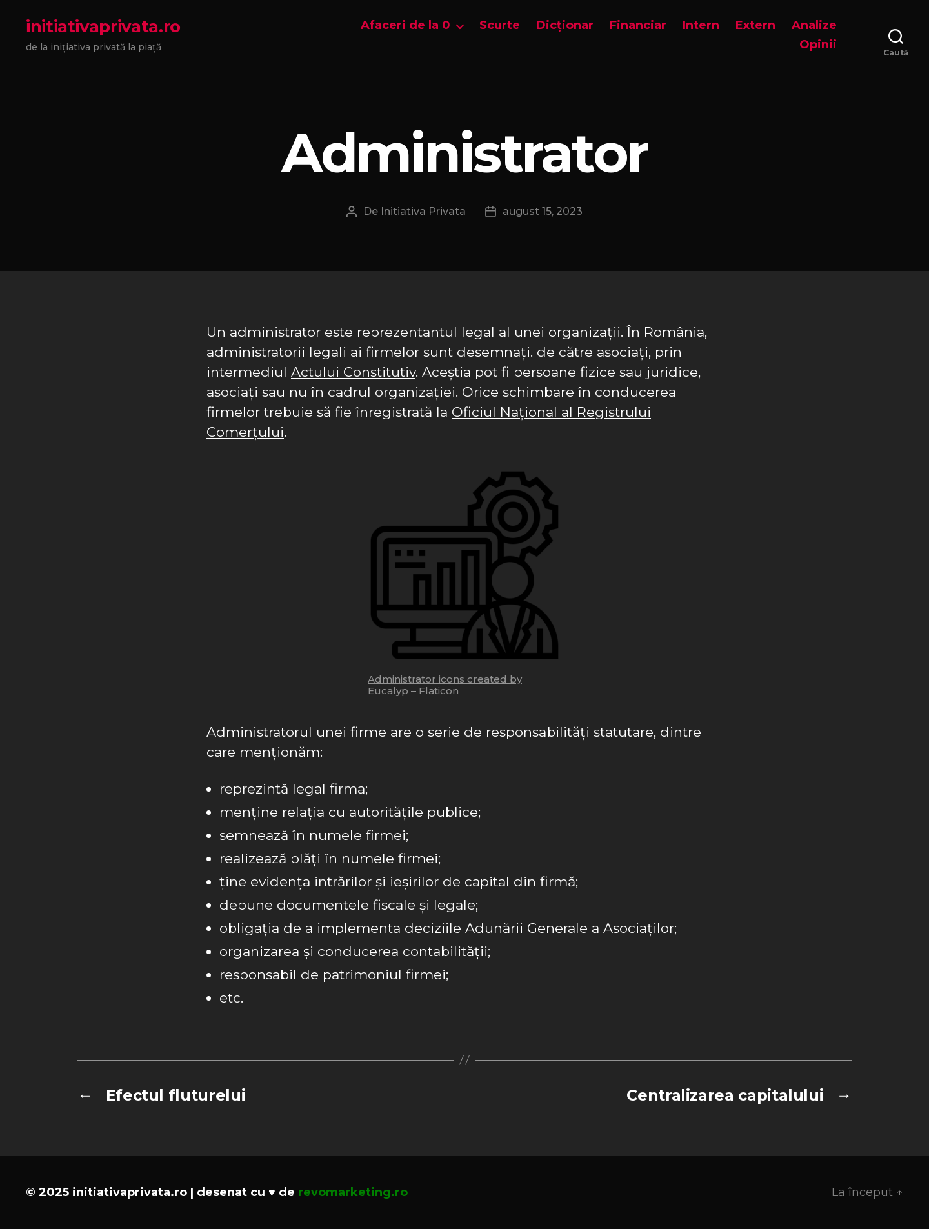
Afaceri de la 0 (405, 25)
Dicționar (565, 25)
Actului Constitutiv (353, 372)
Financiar (638, 25)
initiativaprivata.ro (103, 26)
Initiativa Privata (423, 211)
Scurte (499, 25)
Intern (701, 25)
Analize (814, 25)
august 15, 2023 (543, 211)
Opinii (818, 45)
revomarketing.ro (353, 1192)
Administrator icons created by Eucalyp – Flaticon (445, 685)
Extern (755, 25)
